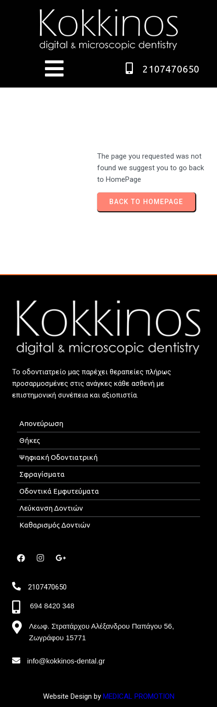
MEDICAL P (121, 696)
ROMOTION (156, 696)
